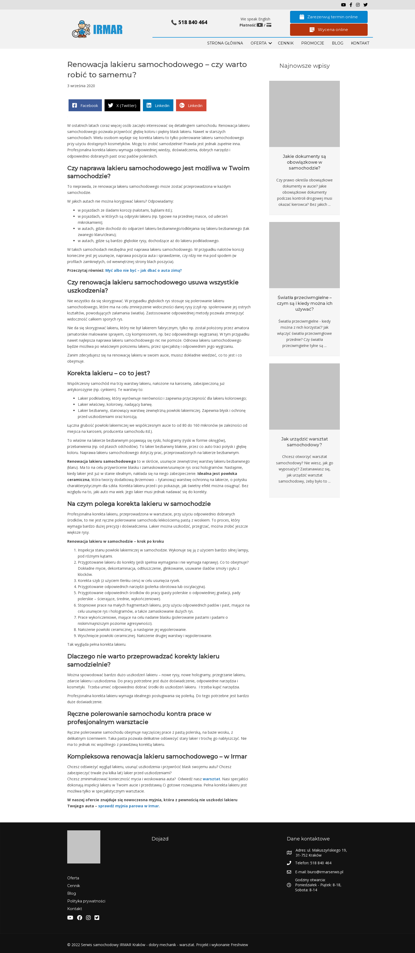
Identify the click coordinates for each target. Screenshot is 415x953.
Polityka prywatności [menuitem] (86, 901)
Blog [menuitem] (71, 893)
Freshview (239, 944)
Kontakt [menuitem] (74, 908)
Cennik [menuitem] (286, 43)
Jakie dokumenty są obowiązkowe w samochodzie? (304, 162)
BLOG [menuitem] (337, 43)
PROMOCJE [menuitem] (312, 43)
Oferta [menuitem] (73, 878)
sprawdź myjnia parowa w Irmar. (129, 805)
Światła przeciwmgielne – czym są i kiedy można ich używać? (304, 303)
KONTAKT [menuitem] (360, 43)
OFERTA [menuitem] (259, 43)
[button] (270, 43)
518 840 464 (192, 22)
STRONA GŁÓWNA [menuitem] (225, 43)
